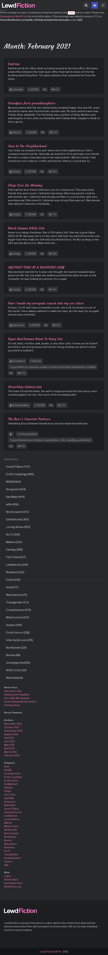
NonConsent (11, 833)
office (63, 439)
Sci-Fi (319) (13, 534)
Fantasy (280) (14, 549)
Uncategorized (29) (18, 662)
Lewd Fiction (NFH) (50, 951)
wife (6, 864)
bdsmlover (18, 324)
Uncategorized (28, 433)
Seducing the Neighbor (17, 694)
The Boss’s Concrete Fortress (29, 419)
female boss (25, 439)
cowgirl (43, 366)
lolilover (16, 132)
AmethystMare (20, 404)
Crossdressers (12, 773)
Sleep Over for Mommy (25, 185)
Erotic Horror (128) (18, 632)
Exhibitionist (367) (17, 519)
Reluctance (10, 843)
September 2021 (13, 730)
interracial (65, 366)
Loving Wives (11, 818)
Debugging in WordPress (14, 16)
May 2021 (9, 744)
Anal (6, 766)
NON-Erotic (10, 829)
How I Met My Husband (16, 697)
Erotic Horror (11, 780)
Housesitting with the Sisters (20, 701)
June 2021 (9, 741)
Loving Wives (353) (18, 526)
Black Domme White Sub (26, 228)
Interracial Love (13, 811)
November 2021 (13, 723)
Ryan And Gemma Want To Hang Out (35, 338)
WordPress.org (12, 886)
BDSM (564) (13, 481)
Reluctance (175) (16, 594)
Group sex (9, 801)
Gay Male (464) (15, 496)
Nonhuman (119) (16, 647)
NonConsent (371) (17, 511)
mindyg (16, 171)
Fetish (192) (13, 579)
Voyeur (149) (14, 624)
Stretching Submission (25, 386)
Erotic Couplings (13, 776)
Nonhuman (10, 836)
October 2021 (11, 726)
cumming (53, 366)
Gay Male (9, 797)
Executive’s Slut (13, 690)
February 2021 (12, 755)
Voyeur (8, 861)
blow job (33, 366)
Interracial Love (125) (19, 639)
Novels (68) (13, 654)
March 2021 (10, 751)
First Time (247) (16, 556)
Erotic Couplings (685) (20, 473)
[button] (86, 5)
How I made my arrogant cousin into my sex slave (46, 303)
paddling (72, 439)
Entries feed (11, 879)
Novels (37, 360)
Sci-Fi (7, 850)
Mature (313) (14, 541)
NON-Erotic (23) (16, 670)
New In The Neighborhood (27, 146)
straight (91, 366)
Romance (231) (15, 572)
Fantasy (8, 787)
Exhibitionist (11, 783)
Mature (8, 822)
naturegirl (17, 89)
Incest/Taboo (11, 808)
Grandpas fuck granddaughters (32, 103)
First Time (9, 794)
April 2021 (9, 748)
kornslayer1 (18, 360)
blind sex (23, 366)
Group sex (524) (16, 489)
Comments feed (13, 882)
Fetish (7, 790)
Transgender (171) (17, 602)
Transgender (11, 854)
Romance (9, 847)
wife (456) (12, 504)
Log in (7, 875)
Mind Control (11, 825)
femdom (38, 439)
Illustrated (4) (14, 677)
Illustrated (9, 804)
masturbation (51, 439)
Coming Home (12, 704)
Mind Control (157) (17, 617)
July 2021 (9, 737)
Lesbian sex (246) (17, 564)
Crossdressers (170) (18, 609)
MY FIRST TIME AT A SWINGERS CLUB (36, 267)
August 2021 (11, 734)
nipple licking (79, 366)
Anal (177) (12, 587)
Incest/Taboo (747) (18, 466)
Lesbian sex (11, 815)
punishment (84, 439)
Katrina (14, 63)
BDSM (34, 89)
